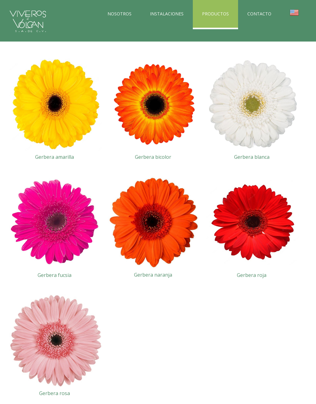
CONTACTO (259, 14)
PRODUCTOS (215, 14)
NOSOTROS (119, 14)
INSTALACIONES (167, 14)
